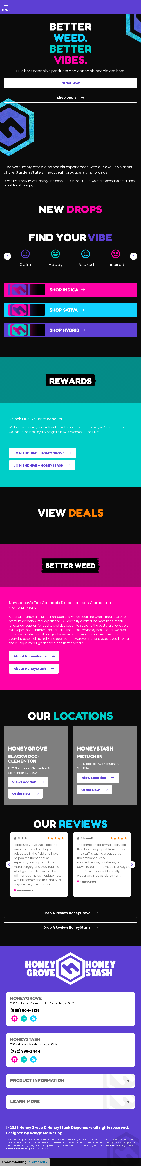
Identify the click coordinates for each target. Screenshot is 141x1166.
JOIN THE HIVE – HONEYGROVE (43, 453)
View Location (28, 782)
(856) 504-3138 (25, 1010)
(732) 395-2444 (25, 1051)
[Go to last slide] (7, 256)
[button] (25, 256)
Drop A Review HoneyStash (70, 927)
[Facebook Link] (14, 1018)
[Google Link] (33, 1018)
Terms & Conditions (17, 1148)
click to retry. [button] (38, 1162)
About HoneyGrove (34, 656)
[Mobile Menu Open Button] (6, 7)
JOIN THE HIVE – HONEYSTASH (42, 465)
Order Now (70, 83)
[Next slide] (133, 256)
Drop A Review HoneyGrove (70, 913)
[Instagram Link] (24, 1018)
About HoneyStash (34, 668)
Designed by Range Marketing (34, 1133)
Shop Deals (70, 97)
